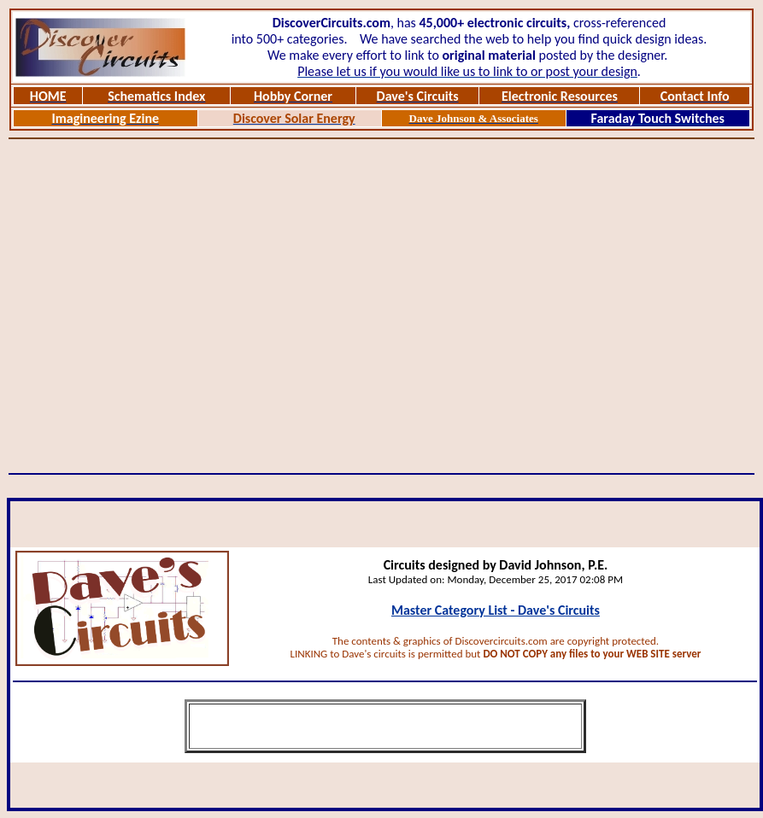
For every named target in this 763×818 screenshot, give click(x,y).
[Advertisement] (161, 306)
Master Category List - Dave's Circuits (495, 610)
